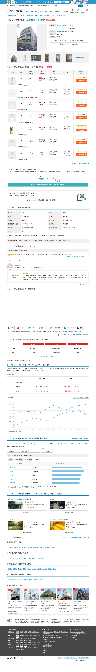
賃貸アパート (57, 632)
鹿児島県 (18, 649)
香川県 (17, 646)
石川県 (33, 638)
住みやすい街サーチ (47, 645)
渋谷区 (45, 569)
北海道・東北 (11, 632)
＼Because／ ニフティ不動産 (77, 632)
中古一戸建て (60, 637)
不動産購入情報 (46, 633)
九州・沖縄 (10, 647)
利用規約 (80, 658)
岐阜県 (21, 640)
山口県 (33, 644)
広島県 (17, 644)
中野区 (50, 569)
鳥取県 (25, 644)
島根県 (29, 644)
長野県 (25, 638)
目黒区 (41, 20)
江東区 (24, 569)
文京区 (10, 569)
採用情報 (86, 658)
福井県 (37, 638)
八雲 (37, 558)
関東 (9, 635)
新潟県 (17, 638)
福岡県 (17, 647)
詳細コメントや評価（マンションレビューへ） (77, 256)
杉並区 (54, 569)
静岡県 (25, 640)
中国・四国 (10, 644)
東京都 (58, 25)
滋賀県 (29, 642)
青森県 (21, 632)
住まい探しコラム (47, 646)
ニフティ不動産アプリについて (77, 633)
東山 (40, 558)
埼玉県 (21, 579)
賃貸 (44, 632)
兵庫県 (21, 642)
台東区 (15, 569)
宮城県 (29, 632)
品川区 (29, 569)
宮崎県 (37, 647)
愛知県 (17, 640)
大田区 (34, 569)
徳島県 (37, 644)
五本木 (21, 558)
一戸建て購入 (46, 637)
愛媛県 (21, 646)
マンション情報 (46, 643)
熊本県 (29, 647)
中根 (9, 558)
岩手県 (25, 632)
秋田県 (33, 632)
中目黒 (11, 471)
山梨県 (21, 638)
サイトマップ (73, 639)
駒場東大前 (13, 467)
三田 (33, 558)
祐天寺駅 (30, 20)
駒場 (13, 558)
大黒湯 (52, 499)
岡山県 (21, 644)
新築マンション (54, 635)
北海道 (17, 632)
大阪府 (17, 642)
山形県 (37, 632)
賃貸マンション (49, 632)
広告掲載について (74, 637)
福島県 (17, 633)
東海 (9, 640)
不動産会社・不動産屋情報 (49, 641)
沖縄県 (22, 649)
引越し (44, 652)
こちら (57, 240)
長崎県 (25, 647)
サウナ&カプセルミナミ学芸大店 (59, 519)
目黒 (25, 558)
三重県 (29, 640)
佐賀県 (21, 647)
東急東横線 (60, 31)
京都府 (25, 642)
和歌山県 (37, 642)
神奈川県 (15, 579)
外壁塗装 (45, 650)
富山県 (29, 638)
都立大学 (12, 483)
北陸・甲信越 (11, 638)
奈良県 (33, 642)
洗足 (44, 547)
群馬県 (40, 579)
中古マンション (63, 635)
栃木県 (35, 579)
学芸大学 (12, 479)
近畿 (9, 642)
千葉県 (26, 579)
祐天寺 (11, 475)
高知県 (25, 646)
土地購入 (45, 639)
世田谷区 (39, 569)
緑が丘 (21, 547)
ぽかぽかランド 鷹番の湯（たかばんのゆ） (19, 499)
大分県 (33, 647)
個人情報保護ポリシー (70, 658)
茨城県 (30, 579)
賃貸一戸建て (64, 632)
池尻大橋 (10, 547)
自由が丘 (54, 547)
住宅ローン (45, 648)
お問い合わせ (73, 635)
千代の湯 (10, 519)
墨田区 (20, 569)
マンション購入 (46, 635)
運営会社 (60, 658)
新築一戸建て (53, 637)
